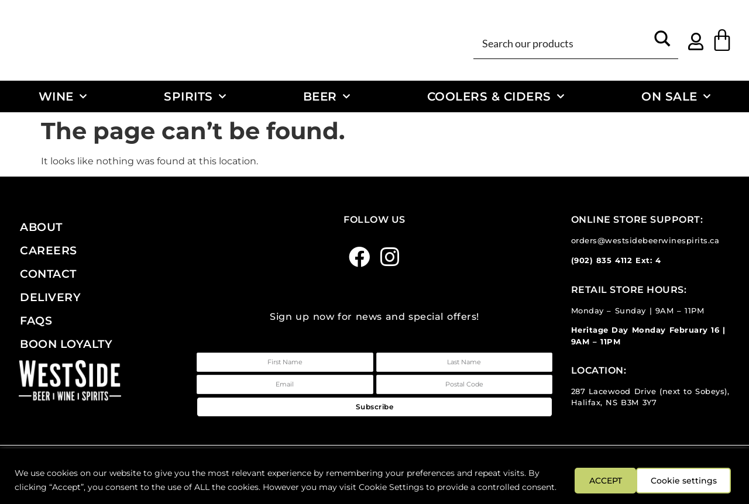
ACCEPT (701, 473)
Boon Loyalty (66, 344)
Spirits (195, 96)
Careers (48, 250)
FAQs (36, 320)
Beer (327, 96)
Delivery (50, 297)
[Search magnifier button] (662, 43)
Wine (63, 96)
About (41, 227)
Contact (48, 274)
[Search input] (562, 42)
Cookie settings (613, 473)
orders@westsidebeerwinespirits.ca (645, 240)
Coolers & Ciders (496, 96)
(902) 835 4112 (602, 260)
